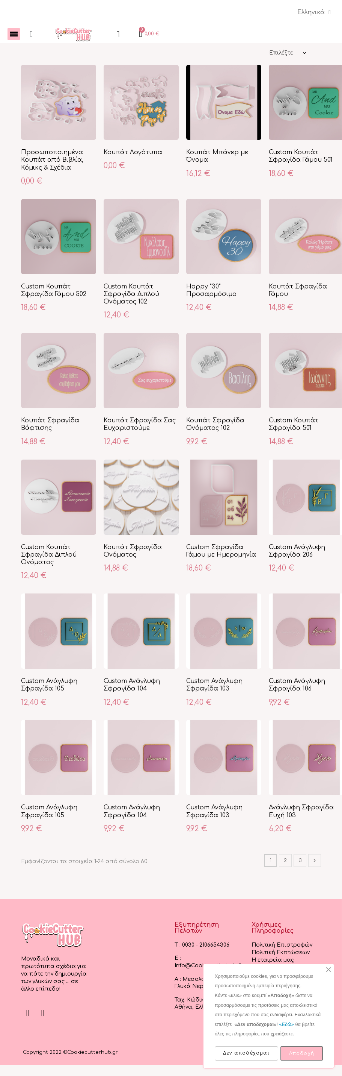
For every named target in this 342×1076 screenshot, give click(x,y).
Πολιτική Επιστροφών (282, 945)
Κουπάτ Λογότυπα (133, 152)
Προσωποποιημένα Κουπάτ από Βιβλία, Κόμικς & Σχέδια (52, 160)
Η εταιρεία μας (273, 960)
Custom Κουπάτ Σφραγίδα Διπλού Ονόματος (49, 555)
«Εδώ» (286, 1024)
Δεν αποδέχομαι (246, 1053)
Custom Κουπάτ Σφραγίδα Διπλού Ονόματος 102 (131, 295)
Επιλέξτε (281, 53)
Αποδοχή (301, 1053)
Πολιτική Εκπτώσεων (281, 953)
